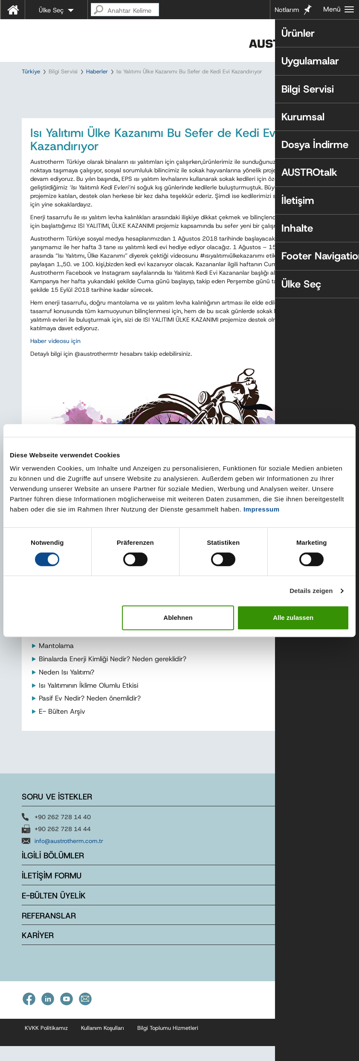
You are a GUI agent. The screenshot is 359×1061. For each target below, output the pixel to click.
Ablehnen (177, 617)
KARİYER (38, 950)
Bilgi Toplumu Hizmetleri (167, 1043)
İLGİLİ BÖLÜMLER (53, 871)
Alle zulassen (293, 617)
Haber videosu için (55, 356)
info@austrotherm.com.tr (69, 856)
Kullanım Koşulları (102, 1043)
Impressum (261, 509)
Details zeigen (311, 590)
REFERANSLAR (49, 931)
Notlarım (287, 10)
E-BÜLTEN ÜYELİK (54, 911)
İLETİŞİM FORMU (51, 891)
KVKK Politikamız (46, 1043)
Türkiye (31, 71)
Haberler (97, 71)
